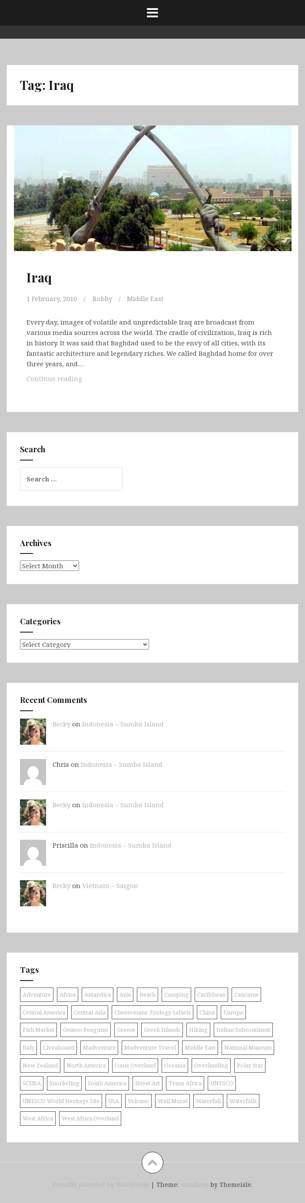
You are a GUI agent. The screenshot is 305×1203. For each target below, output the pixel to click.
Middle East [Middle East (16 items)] (200, 1047)
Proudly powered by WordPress (101, 1184)
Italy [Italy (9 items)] (28, 1047)
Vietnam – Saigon (110, 885)
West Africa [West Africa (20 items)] (38, 1118)
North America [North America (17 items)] (86, 1065)
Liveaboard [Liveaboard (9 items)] (58, 1047)
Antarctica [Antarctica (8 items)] (97, 994)
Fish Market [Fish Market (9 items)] (38, 1030)
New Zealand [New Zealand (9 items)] (40, 1065)
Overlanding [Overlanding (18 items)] (211, 1065)
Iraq (39, 277)
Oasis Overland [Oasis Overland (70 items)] (135, 1065)
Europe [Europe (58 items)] (233, 1012)
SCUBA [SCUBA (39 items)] (32, 1083)
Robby (102, 298)
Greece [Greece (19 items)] (126, 1030)
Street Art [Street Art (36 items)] (147, 1083)
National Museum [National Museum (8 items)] (248, 1047)
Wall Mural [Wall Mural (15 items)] (172, 1101)
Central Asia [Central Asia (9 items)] (90, 1012)
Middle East (145, 298)
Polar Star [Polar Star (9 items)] (250, 1065)
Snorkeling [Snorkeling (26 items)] (64, 1083)
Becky (61, 723)
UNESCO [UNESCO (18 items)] (221, 1083)
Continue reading (61, 378)
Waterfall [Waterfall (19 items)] (208, 1101)
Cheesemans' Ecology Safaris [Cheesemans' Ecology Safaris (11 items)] (152, 1012)
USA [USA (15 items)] (113, 1101)
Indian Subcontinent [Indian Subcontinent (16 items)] (243, 1030)
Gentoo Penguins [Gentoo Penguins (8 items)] (85, 1030)
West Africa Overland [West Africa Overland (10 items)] (90, 1118)
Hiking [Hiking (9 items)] (198, 1030)
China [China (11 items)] (207, 1012)
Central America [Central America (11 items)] (44, 1012)
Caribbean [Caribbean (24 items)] (211, 994)
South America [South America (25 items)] (107, 1083)
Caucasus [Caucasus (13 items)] (246, 994)
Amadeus (194, 1184)
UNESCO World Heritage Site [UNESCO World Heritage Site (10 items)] (61, 1101)
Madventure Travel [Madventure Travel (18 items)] (150, 1047)
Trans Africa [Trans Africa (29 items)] (185, 1083)
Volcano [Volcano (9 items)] (138, 1101)
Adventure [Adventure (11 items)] (37, 994)
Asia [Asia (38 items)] (125, 994)
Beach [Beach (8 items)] (147, 994)
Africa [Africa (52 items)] (68, 994)
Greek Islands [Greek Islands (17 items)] (162, 1030)
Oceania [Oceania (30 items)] (175, 1065)
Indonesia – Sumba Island (123, 723)
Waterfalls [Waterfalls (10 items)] (243, 1101)
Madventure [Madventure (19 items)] (99, 1047)
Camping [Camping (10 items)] (176, 994)
